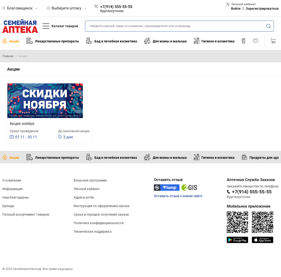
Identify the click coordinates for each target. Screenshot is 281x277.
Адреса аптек (84, 197)
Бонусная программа (90, 180)
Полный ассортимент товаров (25, 214)
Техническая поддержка (93, 231)
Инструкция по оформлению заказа (101, 206)
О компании (11, 180)
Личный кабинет (87, 189)
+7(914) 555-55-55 (252, 192)
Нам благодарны (15, 197)
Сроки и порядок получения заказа (101, 214)
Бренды (8, 206)
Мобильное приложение (249, 206)
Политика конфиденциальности (99, 223)
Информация (12, 189)
